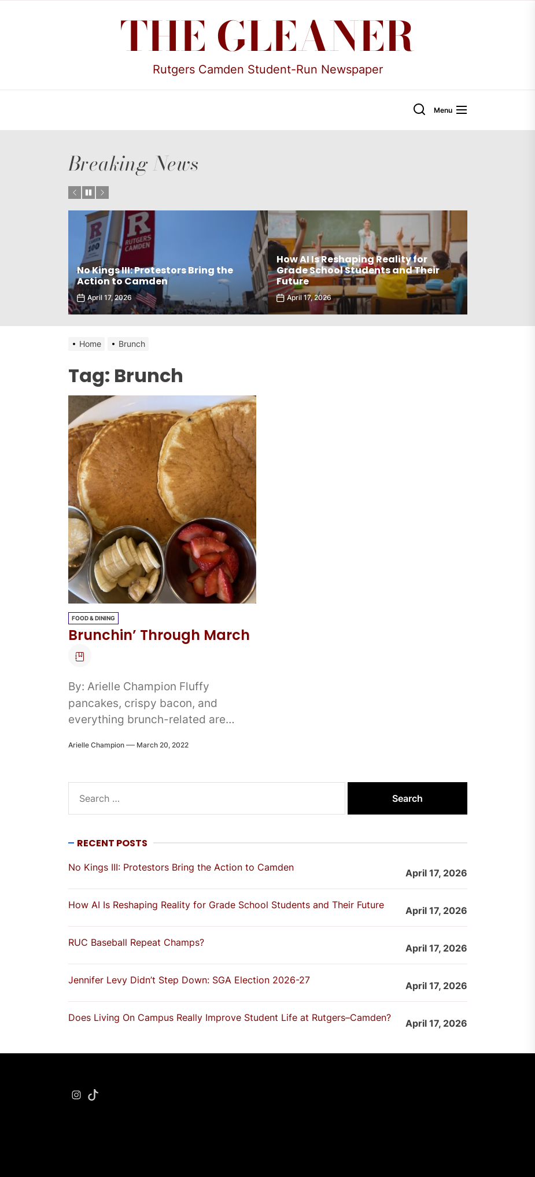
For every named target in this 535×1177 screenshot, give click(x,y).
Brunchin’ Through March (159, 635)
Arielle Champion (96, 745)
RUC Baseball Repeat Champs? (136, 942)
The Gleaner (267, 36)
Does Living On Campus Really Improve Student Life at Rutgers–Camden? (229, 1017)
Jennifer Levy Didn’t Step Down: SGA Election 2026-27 (189, 980)
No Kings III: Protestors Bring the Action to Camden (155, 276)
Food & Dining (93, 618)
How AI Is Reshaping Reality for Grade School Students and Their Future (358, 270)
